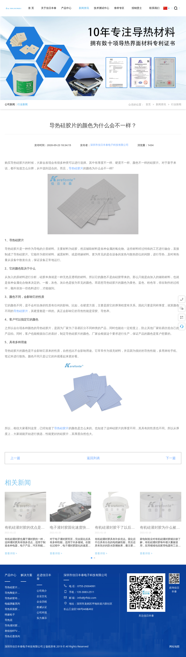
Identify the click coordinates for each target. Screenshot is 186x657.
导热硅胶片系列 (13, 587)
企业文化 (42, 596)
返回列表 (93, 464)
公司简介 (42, 590)
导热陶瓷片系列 (13, 592)
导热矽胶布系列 (13, 598)
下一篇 (171, 464)
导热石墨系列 (12, 636)
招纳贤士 (137, 8)
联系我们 (154, 8)
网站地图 (174, 646)
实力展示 (42, 618)
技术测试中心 (101, 8)
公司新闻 (10, 104)
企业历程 (42, 601)
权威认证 (42, 607)
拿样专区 (119, 8)
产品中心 (66, 8)
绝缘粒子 (10, 614)
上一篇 (15, 464)
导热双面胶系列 (13, 609)
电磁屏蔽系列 (12, 603)
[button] (91, 563)
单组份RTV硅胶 (13, 630)
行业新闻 (22, 104)
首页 (148, 104)
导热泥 (8, 620)
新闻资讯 (84, 8)
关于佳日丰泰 (48, 8)
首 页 (31, 8)
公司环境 (42, 612)
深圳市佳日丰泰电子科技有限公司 (109, 150)
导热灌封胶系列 (13, 625)
